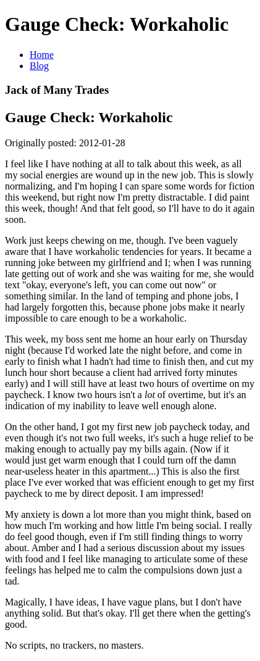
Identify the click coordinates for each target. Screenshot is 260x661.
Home (42, 54)
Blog (39, 65)
